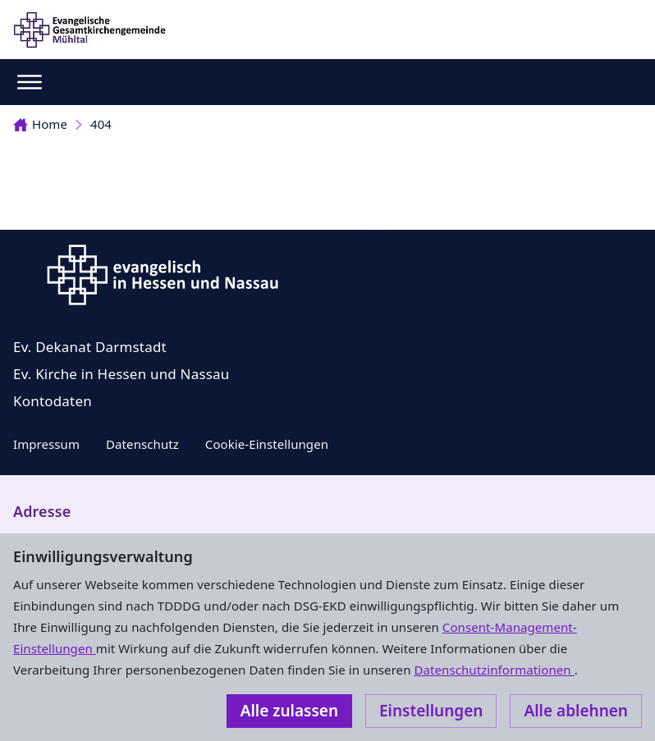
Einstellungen (431, 710)
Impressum (46, 444)
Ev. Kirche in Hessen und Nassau (121, 373)
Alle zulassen (289, 710)
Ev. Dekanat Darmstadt (90, 346)
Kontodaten (52, 400)
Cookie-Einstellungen (266, 444)
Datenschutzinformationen (494, 669)
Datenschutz (142, 444)
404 (101, 124)
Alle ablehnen (576, 710)
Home (40, 124)
